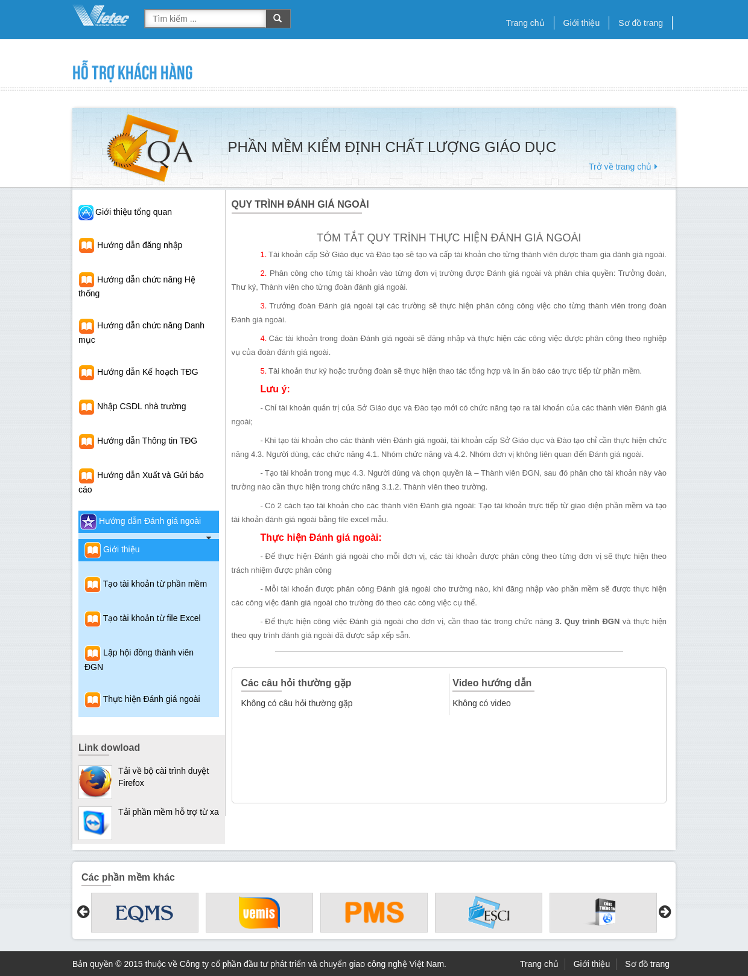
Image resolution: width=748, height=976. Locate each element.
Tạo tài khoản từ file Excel (142, 618)
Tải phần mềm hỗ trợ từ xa (168, 812)
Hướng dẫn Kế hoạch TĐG (138, 372)
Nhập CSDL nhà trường (132, 406)
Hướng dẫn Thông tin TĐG (137, 440)
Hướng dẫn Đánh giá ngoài (140, 521)
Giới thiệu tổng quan (133, 212)
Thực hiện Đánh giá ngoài (142, 699)
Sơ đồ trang (640, 23)
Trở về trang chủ (625, 166)
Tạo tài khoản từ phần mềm (145, 583)
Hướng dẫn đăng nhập (130, 245)
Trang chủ (525, 23)
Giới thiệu (581, 23)
